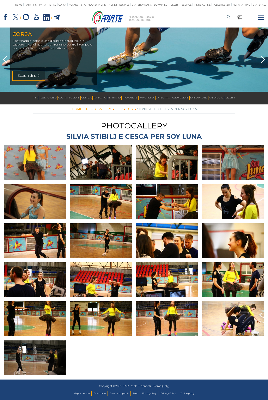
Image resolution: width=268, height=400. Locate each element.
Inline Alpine (202, 4)
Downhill (160, 4)
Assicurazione (180, 98)
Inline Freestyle (118, 4)
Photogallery (151, 393)
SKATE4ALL (259, 4)
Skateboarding (142, 4)
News (18, 4)
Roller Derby (221, 4)
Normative (99, 98)
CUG (60, 98)
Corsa (62, 4)
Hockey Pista (77, 4)
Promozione (130, 98)
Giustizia (86, 98)
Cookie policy (196, 393)
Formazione (72, 98)
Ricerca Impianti (116, 393)
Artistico (50, 4)
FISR (36, 98)
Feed (135, 393)
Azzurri (230, 98)
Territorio (114, 98)
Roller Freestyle (180, 4)
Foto (28, 4)
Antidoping (163, 98)
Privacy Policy (173, 393)
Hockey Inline (97, 4)
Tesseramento (48, 98)
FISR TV (37, 4)
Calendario (216, 98)
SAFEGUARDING (198, 98)
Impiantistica (146, 98)
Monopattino (241, 4)
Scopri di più (29, 76)
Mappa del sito (73, 393)
